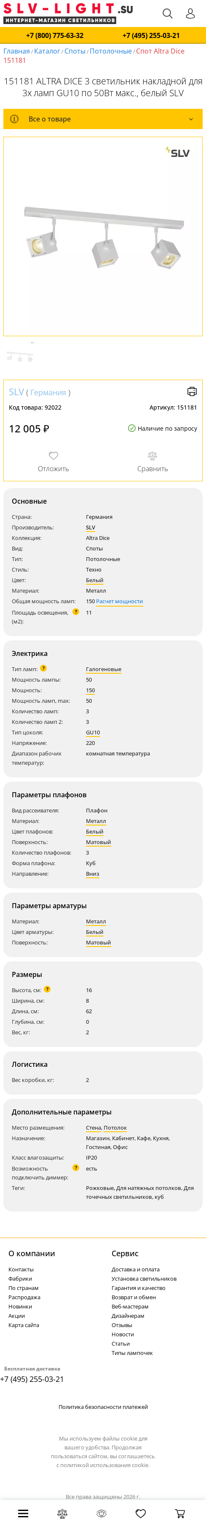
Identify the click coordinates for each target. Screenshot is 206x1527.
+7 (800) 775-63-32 (54, 35)
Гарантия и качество (139, 1288)
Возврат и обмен (134, 1297)
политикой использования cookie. (105, 1465)
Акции (16, 1315)
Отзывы (122, 1325)
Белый (95, 580)
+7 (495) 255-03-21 (151, 35)
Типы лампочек (132, 1353)
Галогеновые (103, 669)
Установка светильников (144, 1278)
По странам (23, 1288)
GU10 (93, 732)
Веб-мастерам (130, 1306)
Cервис (125, 1253)
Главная (16, 51)
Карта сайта (23, 1325)
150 (90, 690)
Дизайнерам (128, 1315)
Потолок (115, 1127)
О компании (31, 1253)
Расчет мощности (119, 601)
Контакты (21, 1269)
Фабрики (20, 1278)
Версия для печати (192, 391)
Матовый (98, 842)
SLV (16, 391)
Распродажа (24, 1297)
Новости (123, 1334)
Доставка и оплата (136, 1269)
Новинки (20, 1306)
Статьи (121, 1343)
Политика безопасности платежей (103, 1407)
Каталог (47, 51)
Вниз (92, 873)
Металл (96, 821)
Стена (93, 1127)
